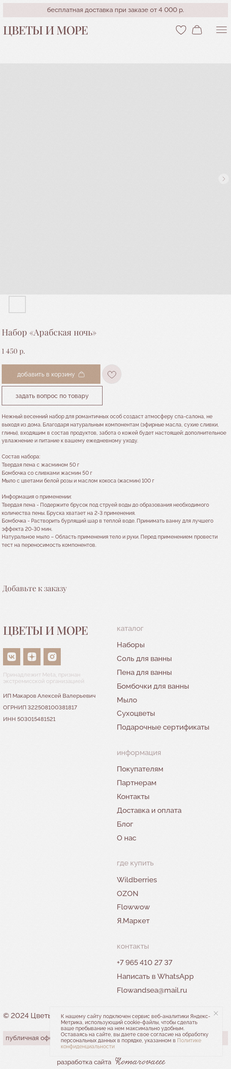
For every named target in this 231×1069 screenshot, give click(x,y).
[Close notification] (216, 1013)
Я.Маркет (133, 920)
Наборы (131, 644)
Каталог (130, 628)
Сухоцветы (136, 713)
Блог (125, 824)
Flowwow (133, 907)
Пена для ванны (144, 672)
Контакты (133, 796)
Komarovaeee (140, 1062)
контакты (133, 946)
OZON (127, 893)
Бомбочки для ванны (153, 686)
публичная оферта (34, 1038)
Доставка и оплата (149, 810)
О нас (126, 838)
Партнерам (136, 782)
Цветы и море (45, 30)
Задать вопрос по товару (52, 395)
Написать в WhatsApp (155, 976)
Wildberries (137, 879)
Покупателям (140, 769)
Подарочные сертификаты (163, 727)
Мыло (127, 700)
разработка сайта (84, 1062)
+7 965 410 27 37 (144, 962)
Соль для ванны (144, 658)
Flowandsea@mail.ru (152, 990)
